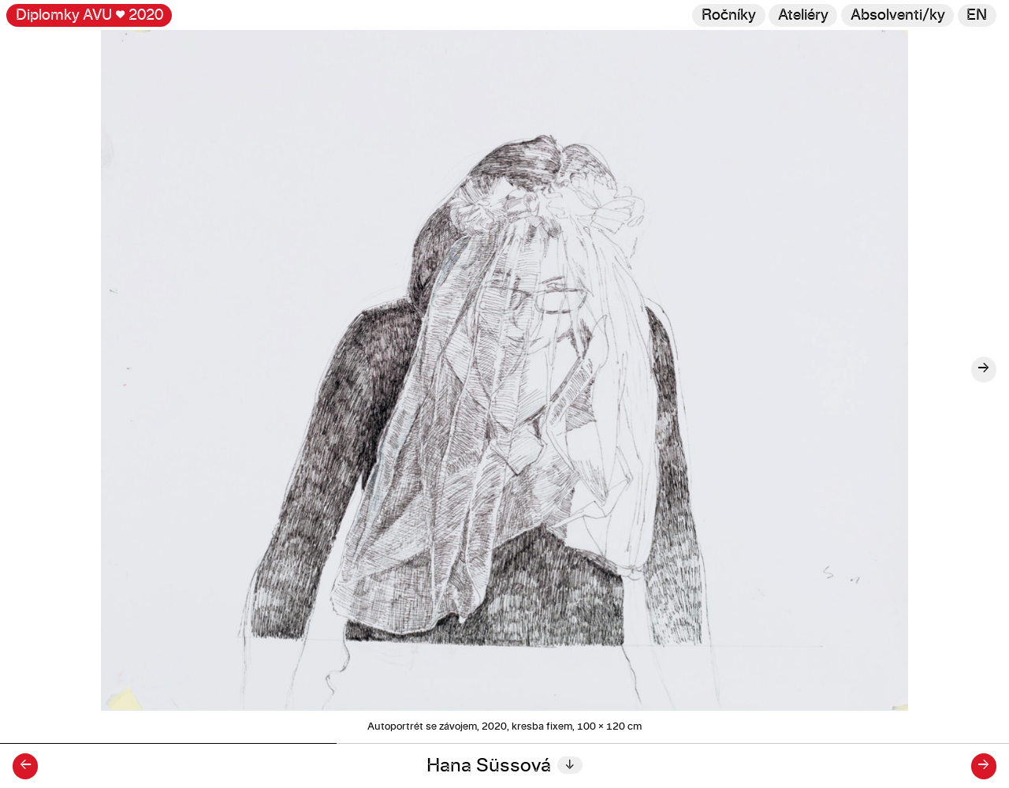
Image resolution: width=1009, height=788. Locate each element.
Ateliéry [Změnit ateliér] (803, 15)
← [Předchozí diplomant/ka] (26, 765)
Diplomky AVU (89, 15)
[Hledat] (897, 15)
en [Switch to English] (976, 15)
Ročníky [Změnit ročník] (729, 15)
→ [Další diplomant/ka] (983, 765)
